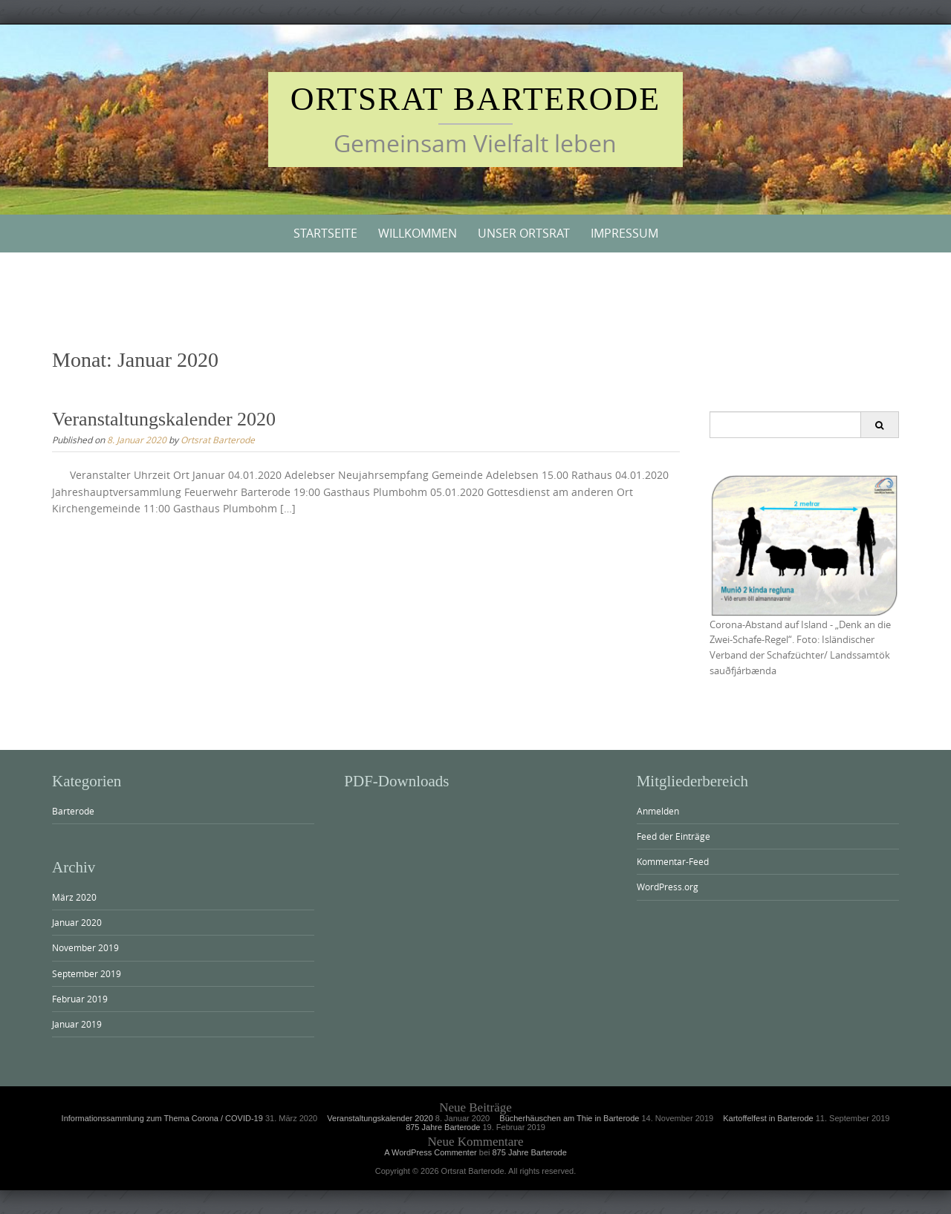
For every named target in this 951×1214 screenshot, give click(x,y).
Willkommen (417, 233)
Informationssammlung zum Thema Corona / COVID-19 (162, 1118)
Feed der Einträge (673, 836)
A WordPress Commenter (430, 1152)
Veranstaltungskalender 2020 (164, 419)
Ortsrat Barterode (476, 99)
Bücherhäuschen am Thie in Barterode (569, 1118)
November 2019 (85, 947)
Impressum (624, 233)
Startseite (325, 233)
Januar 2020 (77, 922)
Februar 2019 (80, 999)
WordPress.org (667, 886)
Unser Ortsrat (524, 233)
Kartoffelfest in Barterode (768, 1118)
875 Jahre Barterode (443, 1127)
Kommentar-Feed (673, 861)
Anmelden (658, 811)
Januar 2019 (77, 1024)
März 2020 (74, 897)
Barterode (73, 811)
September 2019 (86, 973)
